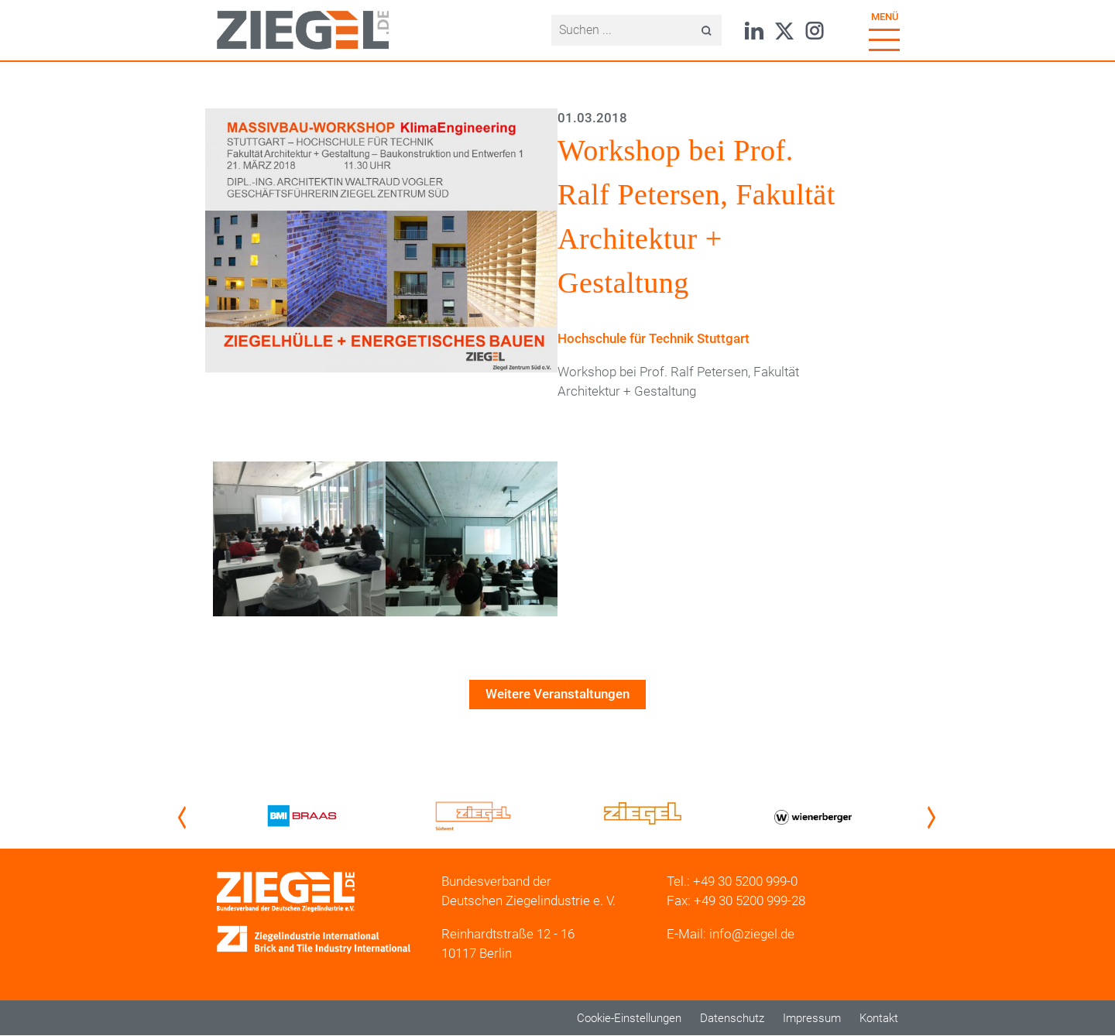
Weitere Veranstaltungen (557, 694)
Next (934, 817)
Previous (185, 817)
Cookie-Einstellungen (629, 1018)
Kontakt (878, 1018)
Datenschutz (732, 1018)
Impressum (812, 1018)
